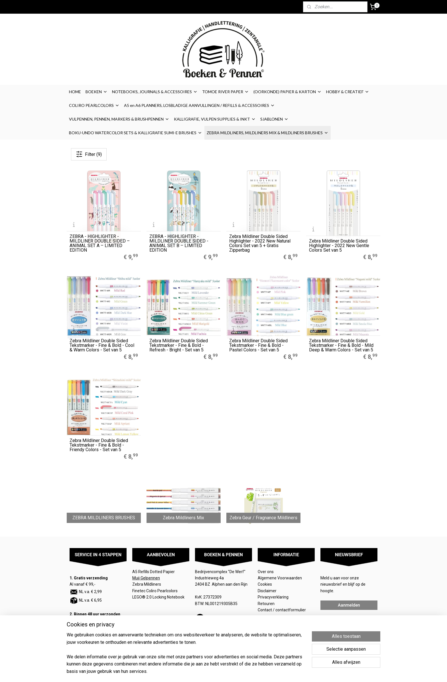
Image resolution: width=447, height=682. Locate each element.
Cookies (265, 584)
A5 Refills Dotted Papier (153, 571)
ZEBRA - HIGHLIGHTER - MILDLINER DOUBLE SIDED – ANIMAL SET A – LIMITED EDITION (100, 243)
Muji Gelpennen (146, 578)
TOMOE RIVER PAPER (225, 91)
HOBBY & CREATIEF (347, 91)
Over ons (266, 571)
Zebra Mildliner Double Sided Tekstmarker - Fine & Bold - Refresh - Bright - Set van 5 (178, 345)
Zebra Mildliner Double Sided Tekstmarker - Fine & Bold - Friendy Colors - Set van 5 (99, 445)
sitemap (245, 671)
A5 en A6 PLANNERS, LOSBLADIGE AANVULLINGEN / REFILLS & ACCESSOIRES (199, 105)
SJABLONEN (274, 119)
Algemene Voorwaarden (280, 578)
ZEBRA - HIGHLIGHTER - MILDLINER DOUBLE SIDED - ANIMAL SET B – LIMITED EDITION (178, 243)
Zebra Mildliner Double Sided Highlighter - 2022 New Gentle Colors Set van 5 (339, 246)
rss (256, 671)
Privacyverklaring (273, 597)
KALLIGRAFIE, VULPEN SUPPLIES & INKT (215, 119)
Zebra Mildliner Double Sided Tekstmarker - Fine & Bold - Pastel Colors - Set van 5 (258, 345)
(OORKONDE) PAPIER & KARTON (287, 91)
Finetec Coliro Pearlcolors (155, 591)
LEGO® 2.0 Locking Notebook (158, 597)
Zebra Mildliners (147, 584)
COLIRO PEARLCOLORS (94, 105)
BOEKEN (96, 91)
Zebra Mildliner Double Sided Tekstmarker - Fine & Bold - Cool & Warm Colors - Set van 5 (102, 345)
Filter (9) (89, 154)
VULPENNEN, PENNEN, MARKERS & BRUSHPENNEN (119, 119)
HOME (75, 91)
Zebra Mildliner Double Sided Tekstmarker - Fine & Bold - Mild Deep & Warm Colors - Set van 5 (341, 345)
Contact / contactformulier (282, 610)
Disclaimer (267, 591)
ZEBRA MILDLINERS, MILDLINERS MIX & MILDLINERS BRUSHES (267, 132)
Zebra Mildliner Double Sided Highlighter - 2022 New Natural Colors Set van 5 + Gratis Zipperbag (259, 243)
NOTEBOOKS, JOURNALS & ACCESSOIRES (155, 91)
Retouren (266, 603)
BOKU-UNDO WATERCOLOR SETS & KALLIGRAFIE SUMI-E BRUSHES (135, 132)
